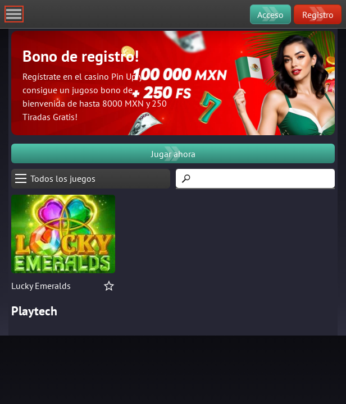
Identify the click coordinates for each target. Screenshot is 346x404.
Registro (318, 14)
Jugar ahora (173, 153)
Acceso (270, 14)
